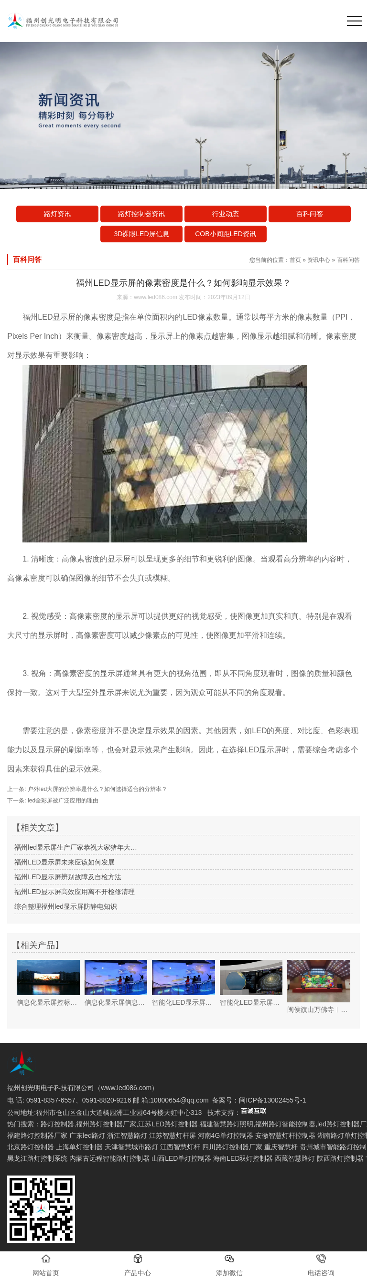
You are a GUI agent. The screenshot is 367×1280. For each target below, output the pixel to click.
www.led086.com (155, 297)
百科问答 (309, 214)
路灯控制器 (57, 1124)
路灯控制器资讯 (141, 214)
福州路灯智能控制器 (285, 1124)
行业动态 (225, 214)
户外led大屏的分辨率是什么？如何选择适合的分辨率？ (96, 789)
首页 (295, 260)
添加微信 (229, 1265)
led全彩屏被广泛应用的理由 (62, 800)
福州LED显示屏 (49, 317)
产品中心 (137, 1265)
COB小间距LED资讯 (225, 234)
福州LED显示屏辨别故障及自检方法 (67, 877)
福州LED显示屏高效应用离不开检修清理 (74, 891)
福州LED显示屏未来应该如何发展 (64, 862)
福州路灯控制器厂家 (106, 1124)
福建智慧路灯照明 (226, 1124)
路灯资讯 (57, 214)
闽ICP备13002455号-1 (272, 1100)
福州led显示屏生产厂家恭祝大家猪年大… (75, 847)
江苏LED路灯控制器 (168, 1124)
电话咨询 (321, 1265)
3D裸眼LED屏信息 (141, 234)
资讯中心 (318, 260)
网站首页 (45, 1265)
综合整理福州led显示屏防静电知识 (65, 906)
